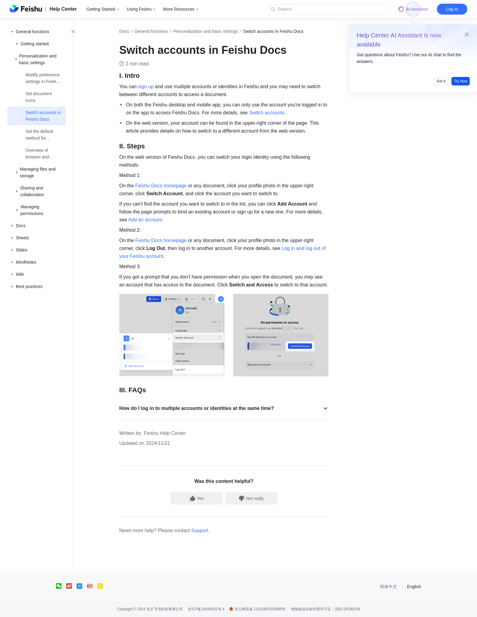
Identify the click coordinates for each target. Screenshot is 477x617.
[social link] (61, 586)
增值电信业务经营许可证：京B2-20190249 (325, 609)
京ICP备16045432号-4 (206, 609)
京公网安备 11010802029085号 (257, 609)
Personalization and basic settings (212, 31)
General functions (158, 31)
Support (206, 530)
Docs (131, 31)
